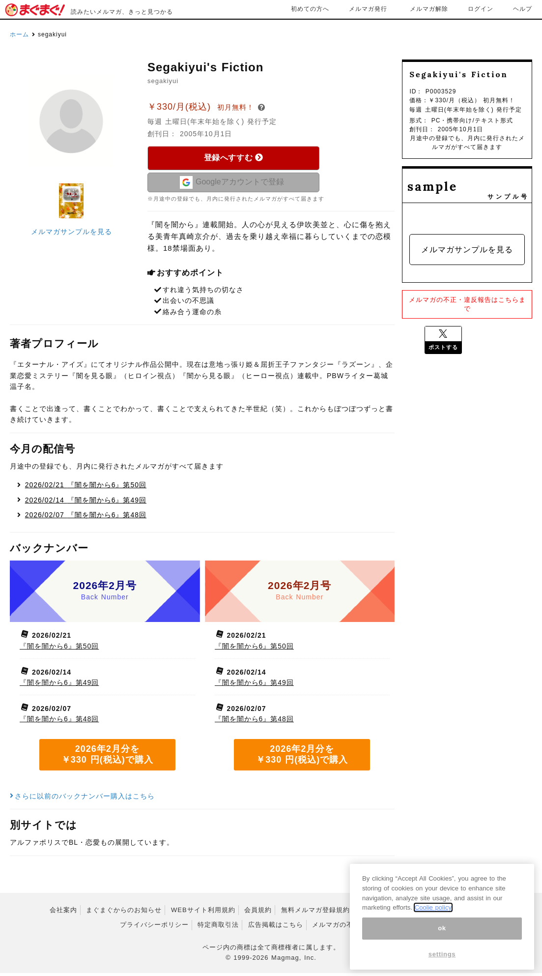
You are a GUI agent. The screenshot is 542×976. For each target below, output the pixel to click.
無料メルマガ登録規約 (315, 913)
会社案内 (63, 913)
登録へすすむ (233, 157)
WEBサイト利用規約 (203, 913)
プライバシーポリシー (154, 928)
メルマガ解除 (429, 8)
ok (442, 939)
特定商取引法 (218, 928)
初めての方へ (310, 8)
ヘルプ (522, 8)
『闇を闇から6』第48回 (85, 518)
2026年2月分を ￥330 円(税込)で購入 (107, 757)
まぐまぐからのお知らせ (124, 913)
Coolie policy (433, 918)
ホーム (19, 34)
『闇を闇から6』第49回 (85, 503)
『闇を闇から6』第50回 (85, 488)
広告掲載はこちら (275, 928)
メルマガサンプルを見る (71, 232)
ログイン (480, 8)
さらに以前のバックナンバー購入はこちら (82, 799)
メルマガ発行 (368, 8)
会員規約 (258, 913)
